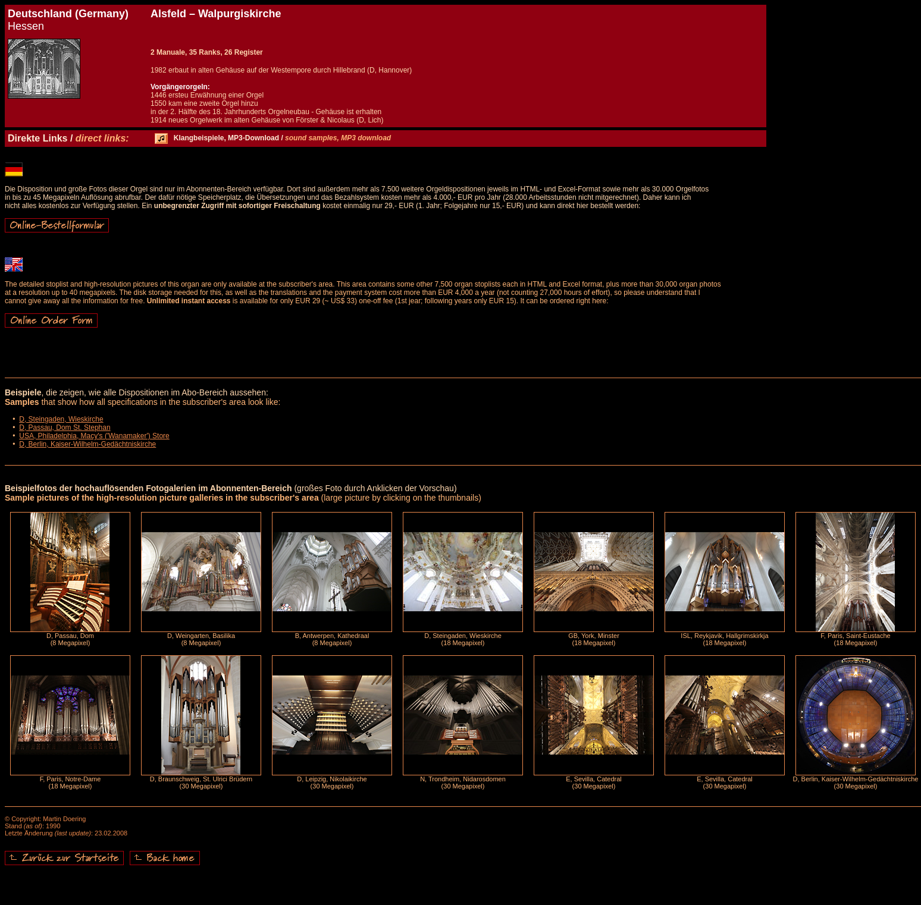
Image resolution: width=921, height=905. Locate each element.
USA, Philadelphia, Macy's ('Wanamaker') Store (94, 436)
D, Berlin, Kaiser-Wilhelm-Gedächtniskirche (87, 444)
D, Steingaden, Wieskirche (61, 419)
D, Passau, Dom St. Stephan (64, 427)
